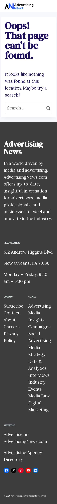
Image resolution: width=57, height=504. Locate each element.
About (10, 320)
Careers (12, 326)
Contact (12, 313)
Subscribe (13, 306)
